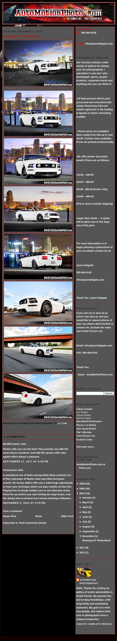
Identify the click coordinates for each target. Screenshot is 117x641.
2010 (82, 493)
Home (38, 516)
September (88, 531)
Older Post (67, 516)
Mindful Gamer (11, 444)
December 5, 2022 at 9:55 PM (24, 503)
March (85, 502)
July (84, 521)
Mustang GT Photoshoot (21, 36)
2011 (82, 547)
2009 (82, 488)
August (86, 526)
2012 (82, 552)
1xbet (49, 482)
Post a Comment (12, 511)
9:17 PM (62, 423)
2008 (82, 483)
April (85, 507)
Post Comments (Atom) (32, 522)
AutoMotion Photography (89, 581)
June (85, 517)
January (86, 497)
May (84, 512)
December (88, 536)
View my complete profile (94, 624)
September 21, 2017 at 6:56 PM (25, 461)
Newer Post (9, 516)
